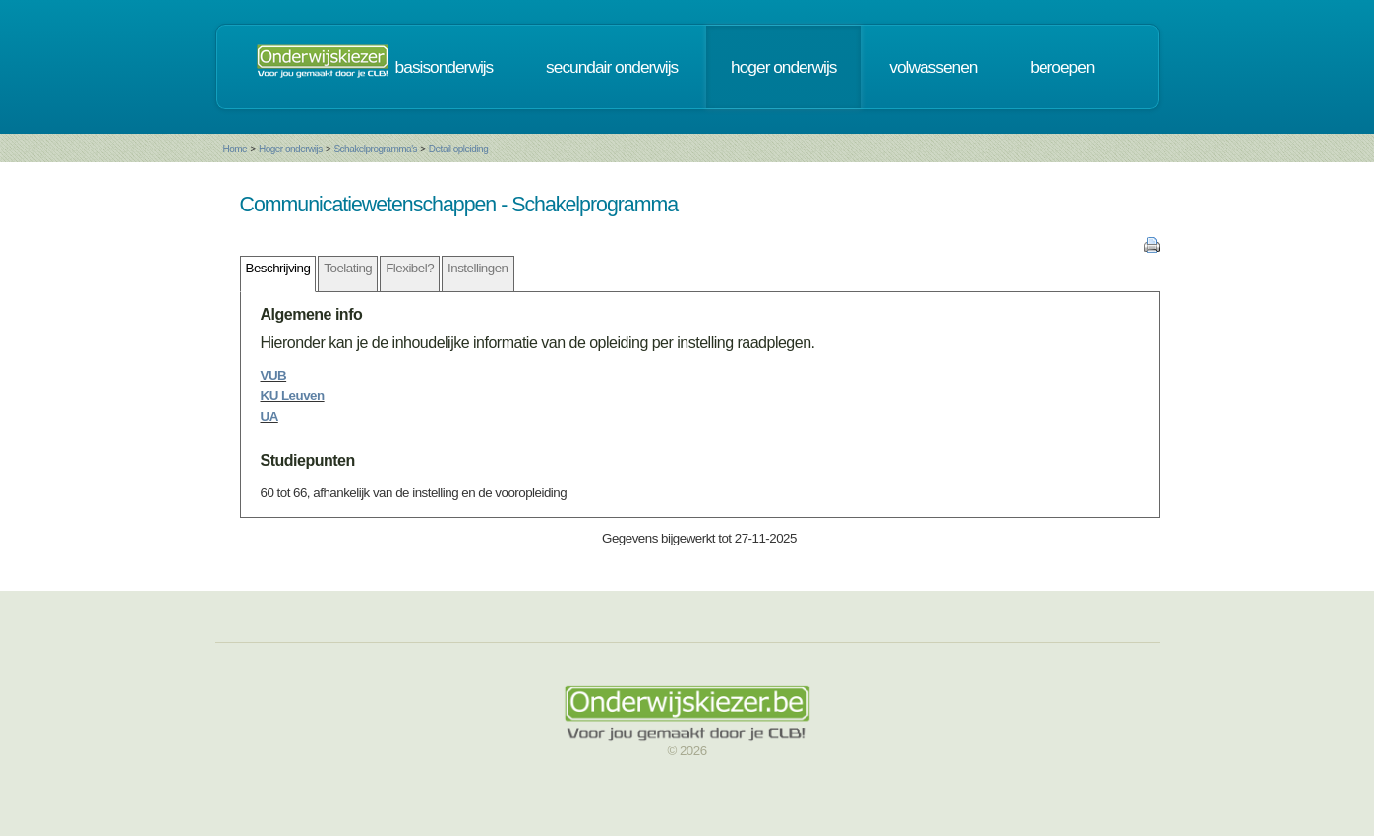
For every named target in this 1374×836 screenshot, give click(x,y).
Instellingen (478, 268)
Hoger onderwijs (291, 149)
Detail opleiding (458, 149)
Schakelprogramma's (375, 149)
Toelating (348, 268)
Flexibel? (410, 268)
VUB (274, 375)
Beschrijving (278, 268)
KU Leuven (293, 395)
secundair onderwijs (612, 67)
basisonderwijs (444, 67)
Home (235, 149)
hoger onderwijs (783, 67)
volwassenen (933, 67)
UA (269, 416)
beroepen (1062, 67)
